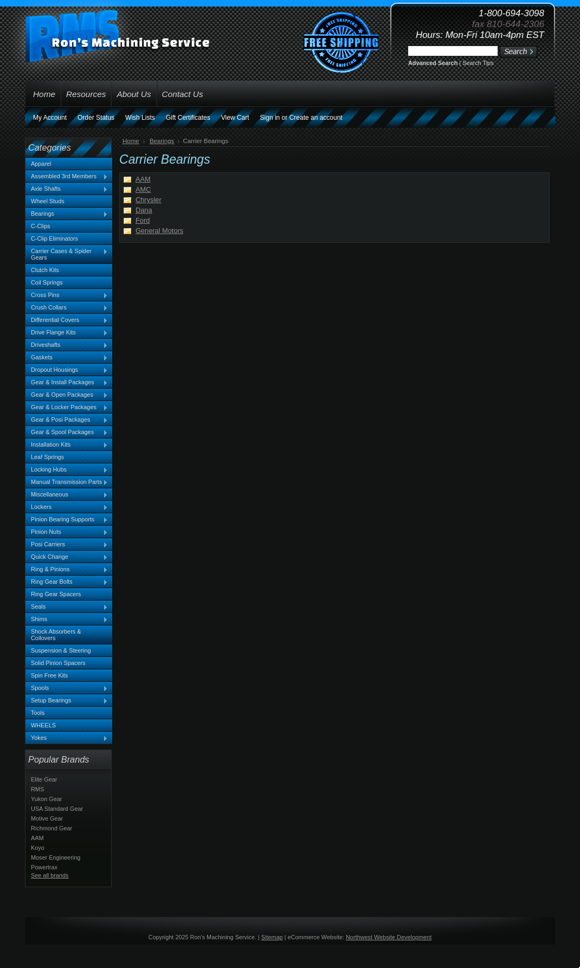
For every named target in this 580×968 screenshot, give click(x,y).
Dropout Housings (66, 370)
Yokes (66, 738)
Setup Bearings (66, 701)
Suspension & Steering (61, 650)
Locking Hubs (66, 470)
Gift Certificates (188, 117)
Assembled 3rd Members (66, 176)
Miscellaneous (66, 495)
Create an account (316, 117)
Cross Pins (66, 295)
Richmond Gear (51, 828)
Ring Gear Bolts (66, 582)
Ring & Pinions (66, 569)
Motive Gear (47, 818)
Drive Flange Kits (66, 333)
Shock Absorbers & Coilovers (56, 634)
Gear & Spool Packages (66, 432)
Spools (66, 688)
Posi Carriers (66, 544)
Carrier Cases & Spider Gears (66, 254)
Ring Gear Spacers (56, 594)
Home (131, 141)
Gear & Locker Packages (66, 407)
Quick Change (66, 557)
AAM (37, 838)
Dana (144, 210)
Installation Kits (66, 445)
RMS (37, 789)
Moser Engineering (55, 857)
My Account (50, 117)
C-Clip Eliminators (54, 238)
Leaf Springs (47, 457)
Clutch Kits (45, 270)
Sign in (270, 117)
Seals (66, 607)
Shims (66, 619)
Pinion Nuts (66, 532)
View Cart (235, 117)
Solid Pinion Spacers (58, 663)
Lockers (66, 507)
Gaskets (66, 358)
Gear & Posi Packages (66, 420)
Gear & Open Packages (66, 395)
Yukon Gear (46, 799)
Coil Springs (47, 282)
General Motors (159, 231)
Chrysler (149, 200)
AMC (143, 189)
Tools (37, 712)
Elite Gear (44, 779)
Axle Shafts (66, 189)
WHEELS (43, 725)
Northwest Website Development (388, 937)
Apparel (41, 163)
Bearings (66, 214)
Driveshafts (66, 345)
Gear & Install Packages (66, 382)
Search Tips (477, 63)
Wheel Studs (48, 201)
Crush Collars (66, 308)
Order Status (96, 117)
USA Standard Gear (57, 808)
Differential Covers (66, 320)
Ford (143, 220)
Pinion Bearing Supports (66, 520)
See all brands (50, 875)
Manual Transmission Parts (66, 482)
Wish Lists (140, 117)
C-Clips (40, 226)
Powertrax (44, 867)
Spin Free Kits (49, 675)
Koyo (37, 847)
